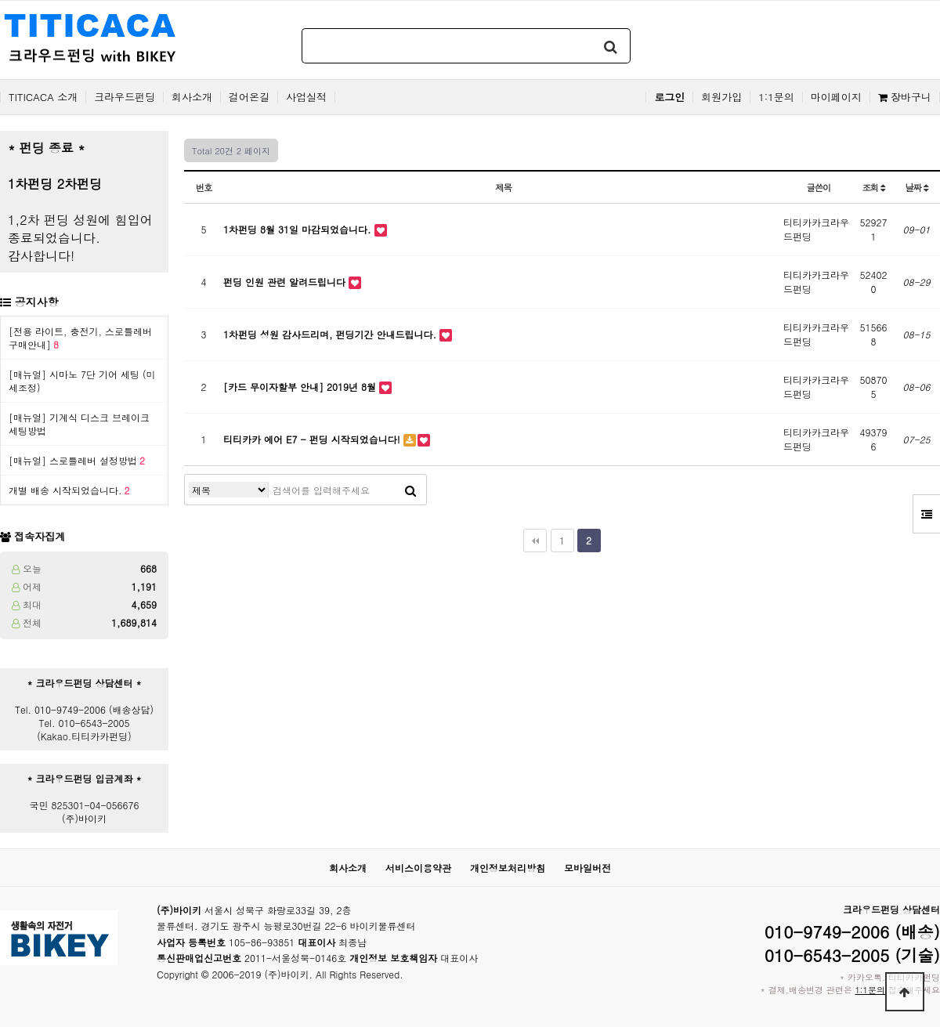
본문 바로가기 (0, 0)
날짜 (916, 187)
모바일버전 (587, 867)
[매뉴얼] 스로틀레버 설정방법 (77, 460)
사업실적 (306, 97)
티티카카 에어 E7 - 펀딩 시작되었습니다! (313, 439)
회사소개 (192, 97)
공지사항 (37, 301)
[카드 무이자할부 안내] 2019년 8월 (301, 386)
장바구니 (904, 97)
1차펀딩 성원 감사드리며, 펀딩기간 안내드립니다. (331, 334)
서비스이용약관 (418, 867)
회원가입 (721, 97)
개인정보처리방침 (507, 867)
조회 (873, 187)
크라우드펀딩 (124, 97)
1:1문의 (776, 97)
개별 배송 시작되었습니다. (69, 490)
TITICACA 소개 (43, 97)
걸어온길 (249, 97)
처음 (535, 540)
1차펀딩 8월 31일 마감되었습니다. (298, 229)
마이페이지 (836, 97)
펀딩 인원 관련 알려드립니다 (286, 281)
